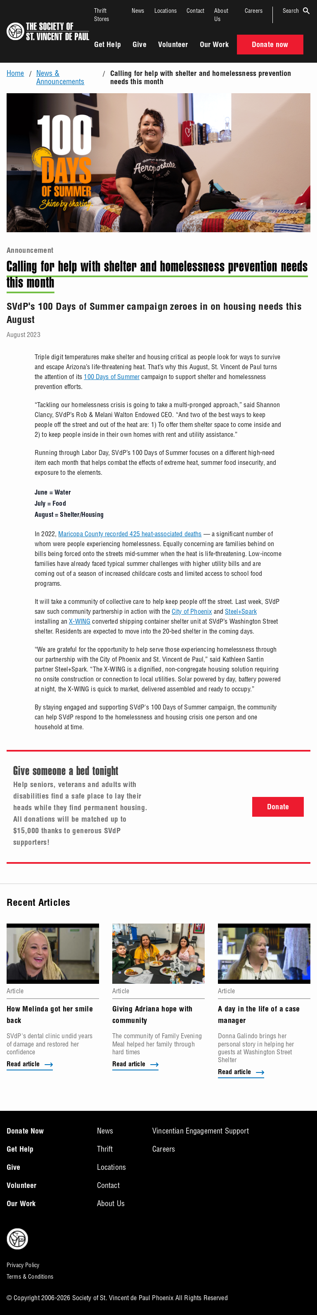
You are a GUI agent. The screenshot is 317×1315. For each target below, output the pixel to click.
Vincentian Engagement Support (200, 1131)
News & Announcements (60, 77)
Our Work (214, 45)
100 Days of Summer (112, 376)
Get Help (107, 45)
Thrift (105, 1149)
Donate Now (25, 1132)
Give (139, 45)
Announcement (30, 251)
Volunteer (173, 45)
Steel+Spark (241, 611)
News (138, 10)
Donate (278, 807)
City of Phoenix (192, 611)
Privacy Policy (23, 1265)
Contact (195, 10)
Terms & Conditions (30, 1276)
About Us (111, 1203)
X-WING (79, 621)
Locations (165, 10)
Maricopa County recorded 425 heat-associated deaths (129, 534)
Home (15, 73)
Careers (254, 10)
